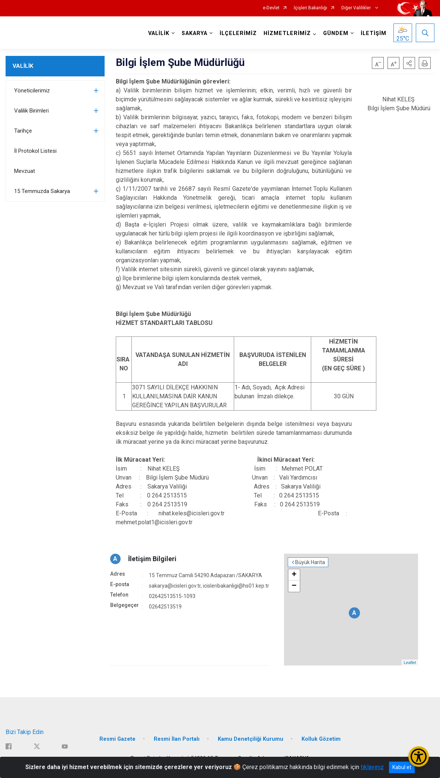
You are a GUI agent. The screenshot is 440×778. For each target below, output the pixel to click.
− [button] (293, 586)
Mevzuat (24, 171)
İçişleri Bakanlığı (310, 8)
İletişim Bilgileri (152, 559)
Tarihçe (23, 130)
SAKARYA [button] (194, 33)
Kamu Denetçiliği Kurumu (250, 739)
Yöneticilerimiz (32, 90)
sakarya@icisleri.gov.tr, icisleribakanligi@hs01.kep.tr (209, 586)
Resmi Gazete (117, 739)
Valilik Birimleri (31, 110)
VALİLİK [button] (158, 33)
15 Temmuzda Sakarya (42, 191)
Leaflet (410, 662)
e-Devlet (271, 8)
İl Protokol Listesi (35, 151)
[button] (409, 63)
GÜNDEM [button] (335, 33)
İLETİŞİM (373, 33)
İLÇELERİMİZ (238, 33)
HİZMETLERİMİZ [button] (287, 33)
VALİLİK (23, 66)
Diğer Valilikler (356, 8)
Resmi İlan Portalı (177, 739)
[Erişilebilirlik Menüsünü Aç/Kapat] (418, 756)
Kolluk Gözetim (321, 739)
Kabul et (401, 767)
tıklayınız (372, 767)
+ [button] (293, 575)
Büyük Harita (310, 562)
